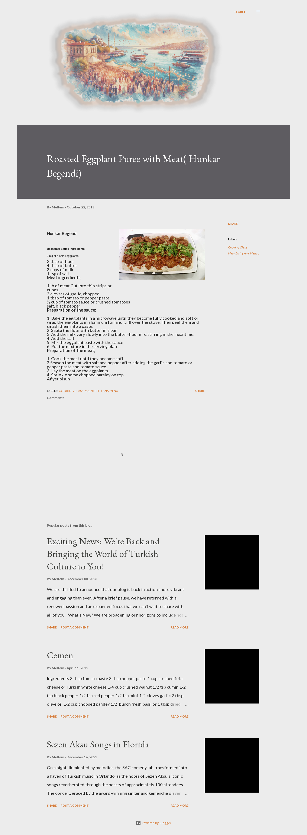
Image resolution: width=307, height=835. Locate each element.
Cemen (60, 655)
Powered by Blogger (153, 823)
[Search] (240, 11)
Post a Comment (75, 627)
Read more (179, 627)
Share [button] (233, 223)
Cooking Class (237, 247)
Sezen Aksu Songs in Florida (98, 744)
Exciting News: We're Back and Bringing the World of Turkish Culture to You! (103, 553)
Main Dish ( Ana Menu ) (243, 253)
